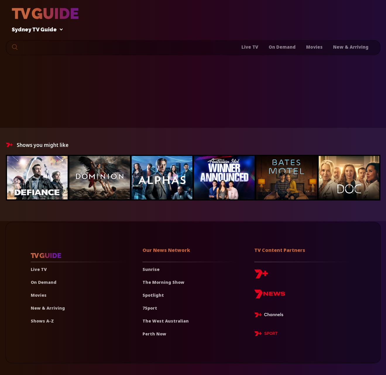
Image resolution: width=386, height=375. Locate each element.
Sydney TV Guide (36, 30)
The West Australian (166, 321)
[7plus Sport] (266, 334)
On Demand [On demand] (43, 282)
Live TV (249, 47)
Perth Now (154, 334)
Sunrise (151, 269)
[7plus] (261, 276)
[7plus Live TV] (270, 316)
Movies (314, 47)
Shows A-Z (42, 321)
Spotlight (153, 295)
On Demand (282, 47)
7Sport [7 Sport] (150, 308)
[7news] (269, 296)
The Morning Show (163, 282)
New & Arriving (350, 47)
